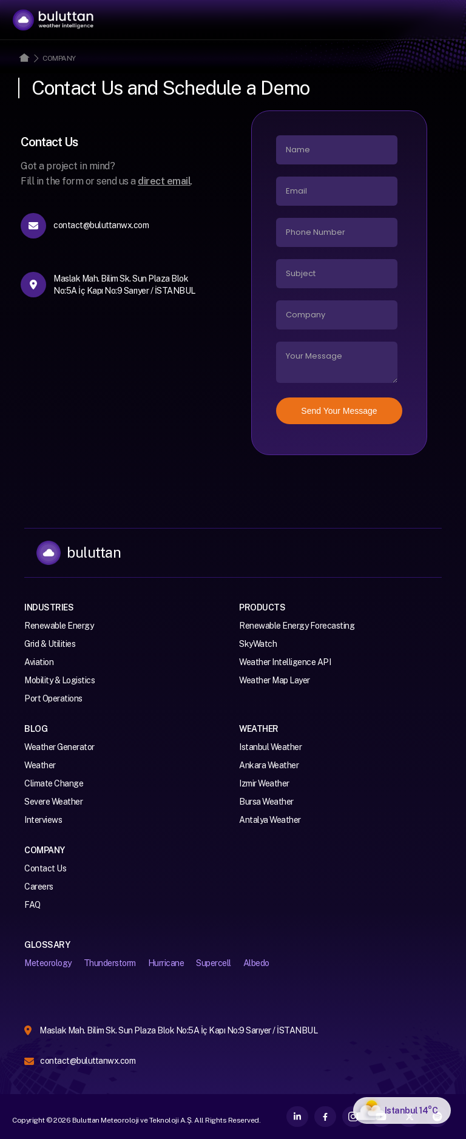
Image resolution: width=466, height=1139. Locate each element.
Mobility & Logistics (59, 680)
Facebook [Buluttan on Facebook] (325, 1116)
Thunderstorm (110, 963)
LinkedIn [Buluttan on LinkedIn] (297, 1116)
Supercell (213, 963)
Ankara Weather (269, 765)
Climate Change (53, 783)
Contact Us (45, 868)
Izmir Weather (264, 783)
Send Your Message (339, 411)
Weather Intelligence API (285, 662)
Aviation (38, 662)
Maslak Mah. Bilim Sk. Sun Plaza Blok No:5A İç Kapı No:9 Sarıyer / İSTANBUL (178, 1030)
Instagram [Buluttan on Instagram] (353, 1116)
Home (24, 57)
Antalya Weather (270, 820)
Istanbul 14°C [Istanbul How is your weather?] (411, 1110)
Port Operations (53, 698)
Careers (38, 886)
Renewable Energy (58, 625)
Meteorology (48, 963)
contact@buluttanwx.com (87, 1061)
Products (262, 607)
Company (59, 58)
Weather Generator (59, 747)
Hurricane (166, 963)
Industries (48, 607)
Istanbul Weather (270, 747)
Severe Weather (53, 801)
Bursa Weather (266, 801)
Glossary (47, 945)
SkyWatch (258, 644)
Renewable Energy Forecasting (296, 625)
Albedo (256, 963)
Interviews (43, 820)
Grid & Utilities (49, 644)
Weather (40, 765)
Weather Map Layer (274, 680)
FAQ (32, 905)
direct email (164, 181)
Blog (35, 729)
